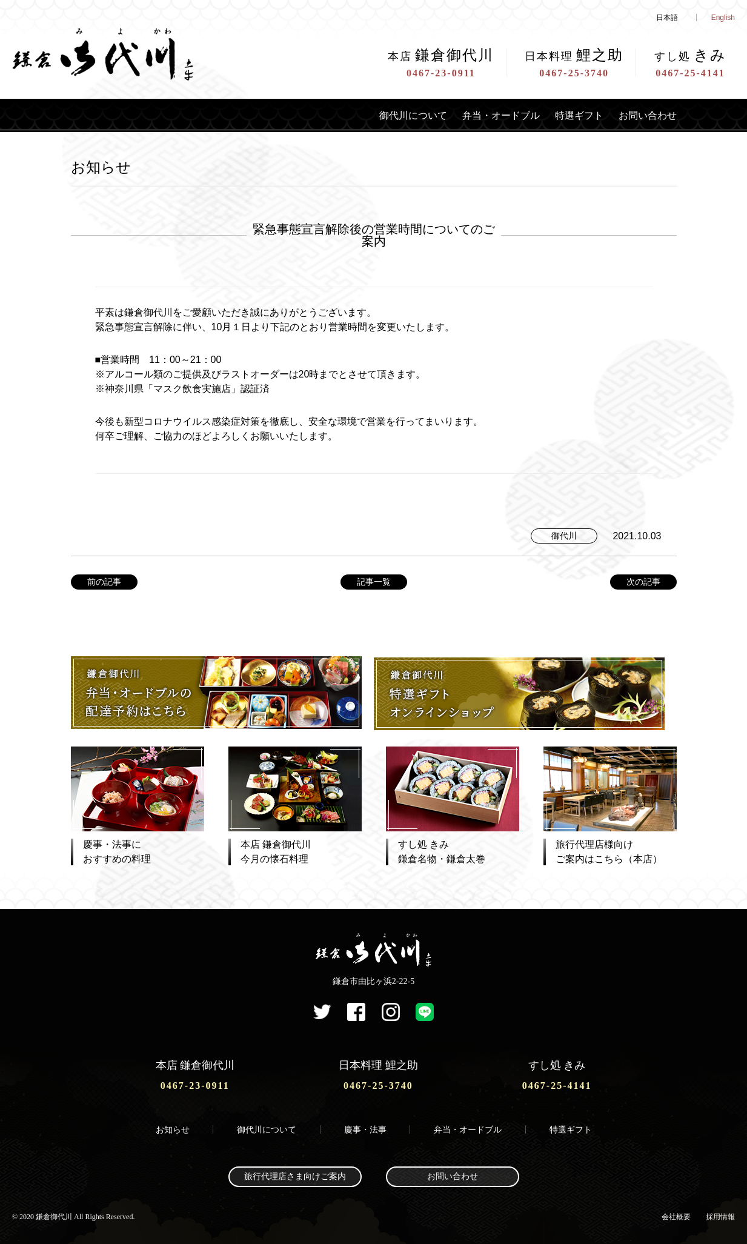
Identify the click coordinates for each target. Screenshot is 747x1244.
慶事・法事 (365, 1127)
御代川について (386, 115)
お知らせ (173, 1127)
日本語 (667, 17)
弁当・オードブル (482, 115)
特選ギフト (569, 115)
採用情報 (720, 1214)
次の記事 (643, 582)
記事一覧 (374, 582)
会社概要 (676, 1214)
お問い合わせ (644, 115)
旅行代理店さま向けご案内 (295, 1174)
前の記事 (104, 582)
